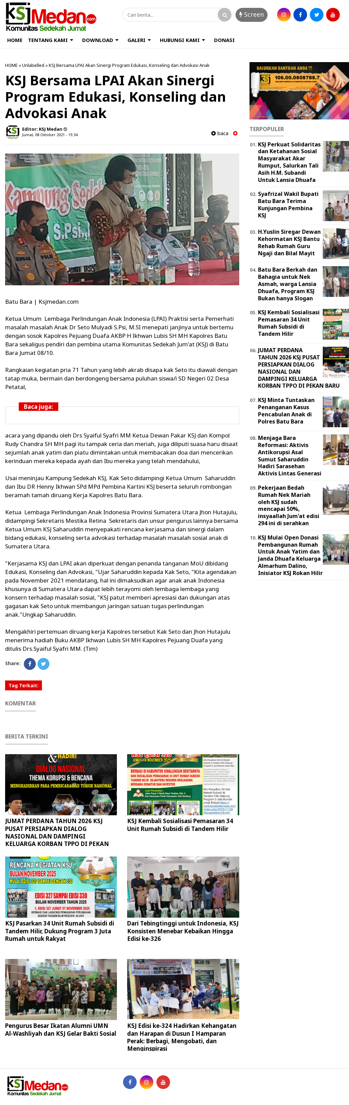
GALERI (136, 40)
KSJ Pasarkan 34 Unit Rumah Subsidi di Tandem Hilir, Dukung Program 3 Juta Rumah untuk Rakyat (59, 930)
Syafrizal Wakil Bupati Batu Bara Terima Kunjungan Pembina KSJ (288, 204)
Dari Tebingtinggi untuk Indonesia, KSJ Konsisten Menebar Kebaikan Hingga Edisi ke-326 (183, 930)
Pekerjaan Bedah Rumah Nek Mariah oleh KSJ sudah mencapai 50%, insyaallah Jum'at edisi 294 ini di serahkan (288, 505)
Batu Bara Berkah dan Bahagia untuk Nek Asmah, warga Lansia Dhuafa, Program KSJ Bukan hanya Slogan (287, 284)
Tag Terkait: (24, 685)
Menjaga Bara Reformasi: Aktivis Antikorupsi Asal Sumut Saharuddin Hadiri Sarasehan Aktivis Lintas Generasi (289, 455)
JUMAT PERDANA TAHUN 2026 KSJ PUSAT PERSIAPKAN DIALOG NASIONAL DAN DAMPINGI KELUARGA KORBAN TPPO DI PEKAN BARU (57, 836)
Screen (251, 14)
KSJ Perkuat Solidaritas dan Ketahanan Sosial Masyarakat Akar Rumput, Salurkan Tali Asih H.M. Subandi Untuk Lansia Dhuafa (289, 162)
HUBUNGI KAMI (180, 40)
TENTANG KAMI (48, 40)
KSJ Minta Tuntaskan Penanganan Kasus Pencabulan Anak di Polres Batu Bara (286, 410)
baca (219, 133)
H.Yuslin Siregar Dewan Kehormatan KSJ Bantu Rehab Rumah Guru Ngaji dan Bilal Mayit (289, 242)
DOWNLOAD (97, 40)
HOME (14, 40)
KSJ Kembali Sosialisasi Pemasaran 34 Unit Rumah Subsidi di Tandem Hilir (180, 824)
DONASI (224, 40)
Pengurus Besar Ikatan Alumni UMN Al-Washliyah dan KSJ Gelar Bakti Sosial (60, 1029)
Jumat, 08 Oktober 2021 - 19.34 (49, 134)
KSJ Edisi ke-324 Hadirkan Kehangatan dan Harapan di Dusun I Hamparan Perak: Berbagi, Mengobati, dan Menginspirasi (182, 1037)
